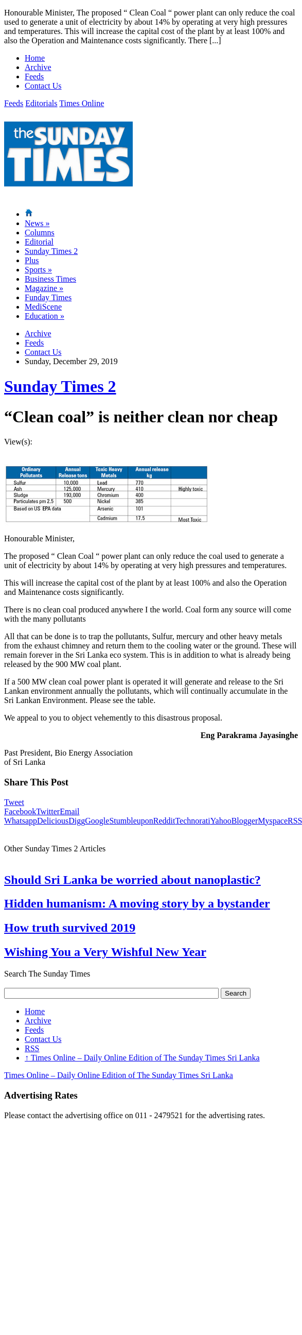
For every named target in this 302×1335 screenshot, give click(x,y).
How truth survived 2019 (69, 927)
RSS (32, 1048)
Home (35, 58)
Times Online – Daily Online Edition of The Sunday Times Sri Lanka (142, 1057)
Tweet (14, 802)
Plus (32, 260)
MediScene (43, 306)
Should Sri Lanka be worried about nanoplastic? (132, 879)
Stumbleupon (131, 820)
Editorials (41, 103)
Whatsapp (20, 820)
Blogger (245, 820)
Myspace (273, 820)
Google (97, 820)
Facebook (20, 811)
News (37, 223)
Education (44, 316)
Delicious (52, 820)
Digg (76, 820)
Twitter (48, 811)
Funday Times (48, 297)
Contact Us (43, 85)
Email (69, 811)
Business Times (50, 279)
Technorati (192, 820)
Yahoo (221, 820)
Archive (38, 67)
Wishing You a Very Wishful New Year (105, 952)
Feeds (34, 76)
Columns (40, 232)
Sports (38, 269)
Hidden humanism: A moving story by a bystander (137, 903)
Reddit (164, 820)
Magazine (44, 288)
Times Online (81, 103)
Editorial (39, 241)
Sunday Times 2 (51, 251)
